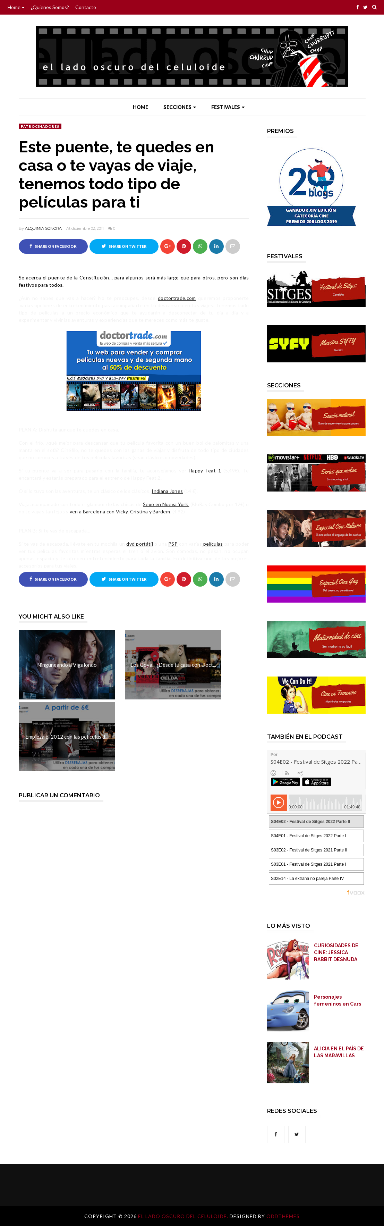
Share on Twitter (124, 246)
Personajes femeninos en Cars (337, 1000)
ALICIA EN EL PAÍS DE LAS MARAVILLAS (339, 1052)
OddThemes (283, 1216)
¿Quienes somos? (50, 7)
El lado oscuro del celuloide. (184, 1216)
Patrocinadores (40, 126)
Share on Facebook (53, 246)
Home (16, 7)
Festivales (228, 107)
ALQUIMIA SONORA (43, 228)
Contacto (85, 7)
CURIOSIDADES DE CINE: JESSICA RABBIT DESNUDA (336, 952)
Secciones (179, 107)
